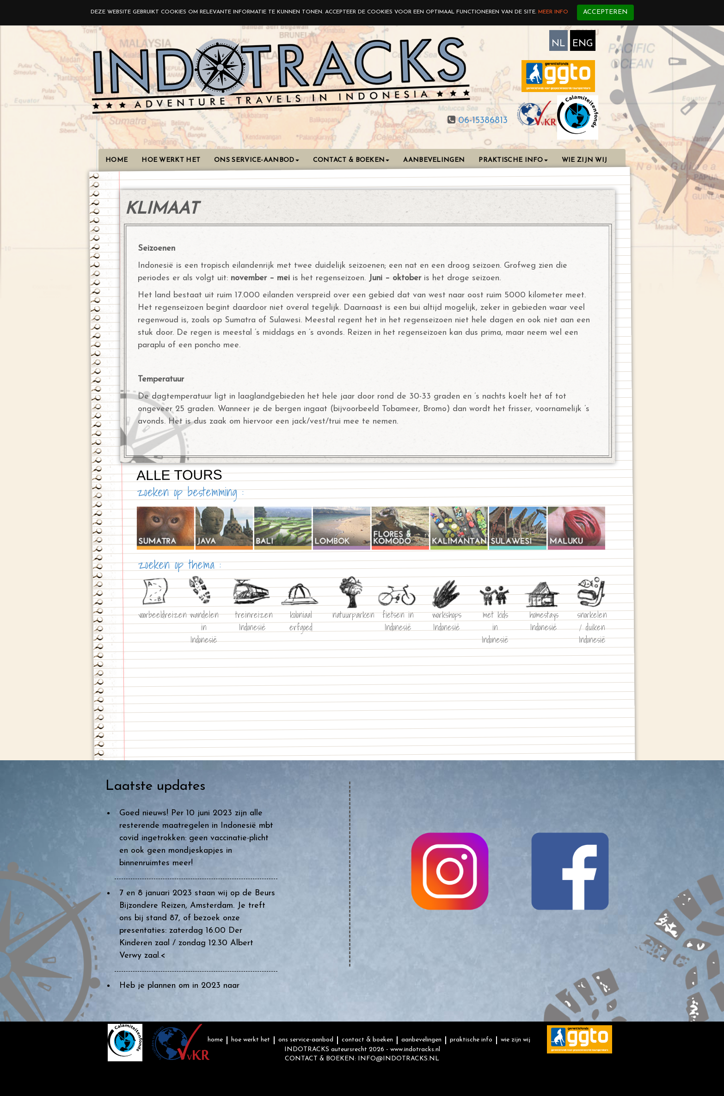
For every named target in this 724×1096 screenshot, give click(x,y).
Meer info (553, 12)
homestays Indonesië (543, 619)
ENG (582, 44)
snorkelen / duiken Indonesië (592, 619)
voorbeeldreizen (155, 614)
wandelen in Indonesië (204, 619)
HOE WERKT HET (170, 160)
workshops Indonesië (446, 619)
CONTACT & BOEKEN (351, 160)
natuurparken (349, 614)
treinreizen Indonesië (252, 619)
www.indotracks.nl (415, 1049)
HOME (116, 160)
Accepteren (605, 12)
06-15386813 (481, 120)
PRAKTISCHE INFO (513, 160)
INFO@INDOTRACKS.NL (398, 1058)
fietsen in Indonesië (398, 619)
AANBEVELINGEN (434, 160)
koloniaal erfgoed (301, 619)
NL (558, 44)
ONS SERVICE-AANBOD (256, 160)
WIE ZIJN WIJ (584, 160)
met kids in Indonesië (495, 619)
